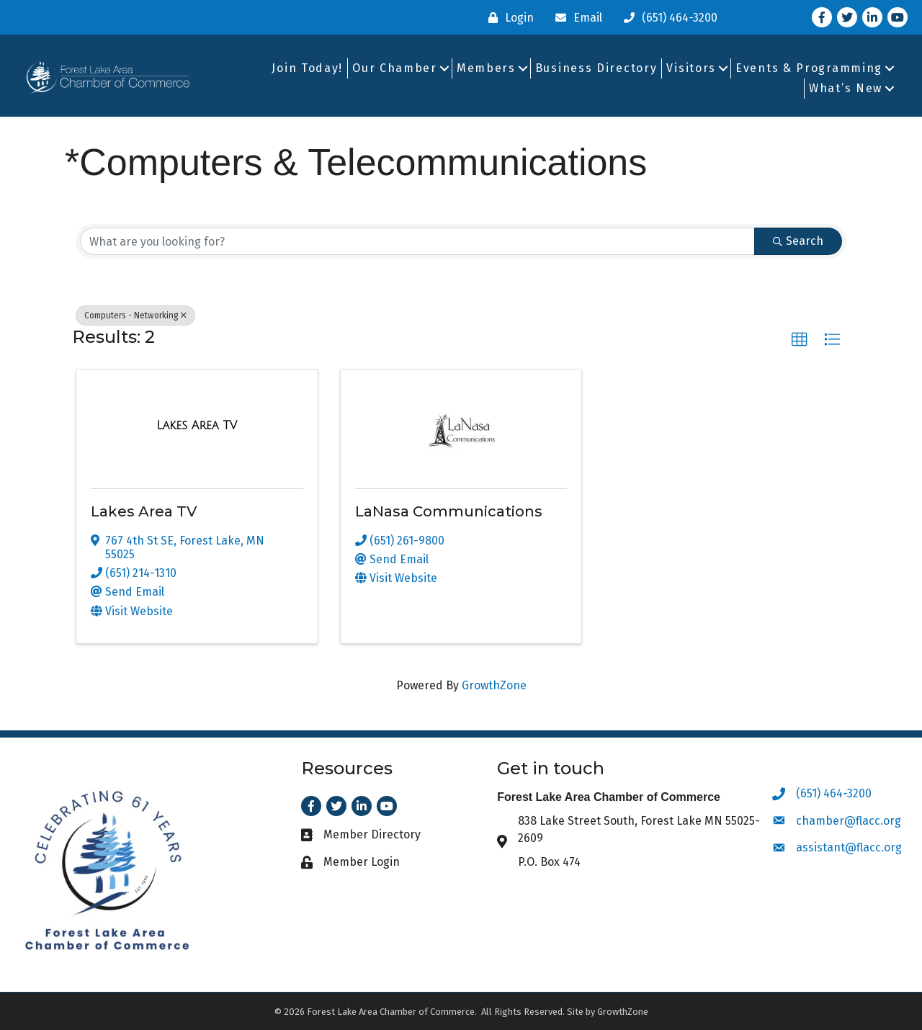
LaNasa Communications (448, 511)
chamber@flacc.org (848, 821)
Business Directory (596, 68)
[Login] (507, 17)
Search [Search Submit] (798, 241)
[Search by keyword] (417, 241)
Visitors (691, 68)
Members (486, 68)
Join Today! (307, 68)
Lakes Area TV (144, 511)
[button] (799, 340)
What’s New (845, 88)
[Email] (575, 17)
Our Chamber (394, 68)
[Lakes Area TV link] (196, 425)
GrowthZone (494, 685)
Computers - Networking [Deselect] (135, 315)
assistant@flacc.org (849, 847)
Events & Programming (808, 68)
